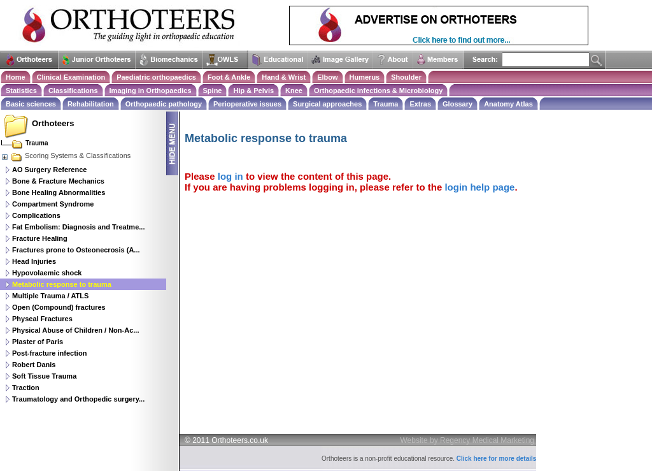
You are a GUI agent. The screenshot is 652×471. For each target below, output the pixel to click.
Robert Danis (33, 364)
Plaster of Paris (37, 341)
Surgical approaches (327, 104)
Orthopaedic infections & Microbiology (378, 90)
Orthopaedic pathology (163, 104)
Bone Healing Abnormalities (58, 192)
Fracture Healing (39, 238)
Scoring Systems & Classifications (66, 155)
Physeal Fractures (42, 318)
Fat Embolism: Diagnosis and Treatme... (78, 227)
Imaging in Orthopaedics (151, 90)
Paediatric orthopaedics (156, 77)
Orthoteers (53, 123)
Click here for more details (497, 458)
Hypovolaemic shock (47, 273)
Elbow (327, 77)
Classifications (73, 90)
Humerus (365, 77)
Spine (212, 90)
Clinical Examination (71, 77)
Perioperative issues (247, 104)
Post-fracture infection (49, 353)
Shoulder (406, 77)
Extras (420, 104)
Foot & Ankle (229, 77)
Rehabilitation (90, 104)
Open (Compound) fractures (59, 307)
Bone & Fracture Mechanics (58, 181)
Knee (293, 90)
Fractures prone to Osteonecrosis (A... (76, 250)
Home (15, 77)
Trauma (385, 104)
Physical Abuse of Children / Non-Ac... (75, 330)
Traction (25, 387)
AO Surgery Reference (49, 169)
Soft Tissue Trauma (44, 376)
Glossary (457, 104)
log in (230, 176)
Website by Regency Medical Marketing (467, 440)
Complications (36, 215)
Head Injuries (34, 261)
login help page (479, 187)
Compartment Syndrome (53, 204)
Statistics (21, 90)
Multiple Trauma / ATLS (50, 296)
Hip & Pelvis (253, 90)
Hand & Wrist (284, 77)
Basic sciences (31, 104)
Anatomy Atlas (508, 104)
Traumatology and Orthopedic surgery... (78, 399)
